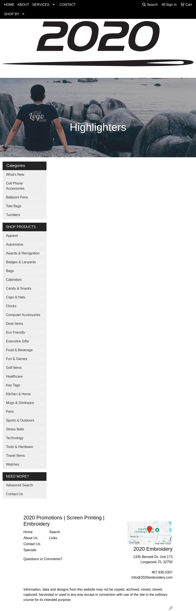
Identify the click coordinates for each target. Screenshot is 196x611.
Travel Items (15, 455)
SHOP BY (11, 14)
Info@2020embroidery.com (151, 577)
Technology (14, 438)
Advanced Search (19, 485)
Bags (10, 271)
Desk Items (14, 323)
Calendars (14, 279)
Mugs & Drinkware (20, 403)
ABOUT (23, 4)
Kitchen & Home (18, 394)
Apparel (12, 235)
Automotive (14, 244)
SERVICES (40, 4)
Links (53, 538)
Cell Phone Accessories (15, 185)
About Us (31, 538)
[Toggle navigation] (6, 73)
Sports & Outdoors (20, 420)
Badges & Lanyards (21, 262)
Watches (12, 464)
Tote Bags (13, 206)
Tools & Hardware (19, 447)
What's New (15, 174)
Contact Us (14, 494)
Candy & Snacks (18, 288)
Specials (30, 550)
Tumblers (13, 215)
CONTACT (68, 4)
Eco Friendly (15, 332)
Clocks (11, 306)
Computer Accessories (23, 315)
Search (150, 4)
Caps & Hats (15, 297)
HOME (9, 4)
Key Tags (13, 385)
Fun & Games (16, 359)
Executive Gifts (17, 341)
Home (28, 532)
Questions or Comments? (43, 559)
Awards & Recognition (23, 253)
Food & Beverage (19, 350)
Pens (10, 411)
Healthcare (14, 376)
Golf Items (14, 367)
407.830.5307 (162, 572)
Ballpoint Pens (17, 197)
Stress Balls (15, 429)
